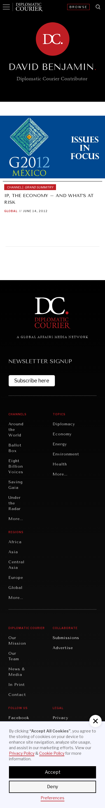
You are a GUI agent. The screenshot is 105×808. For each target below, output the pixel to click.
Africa (15, 542)
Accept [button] (52, 772)
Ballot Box (15, 448)
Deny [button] (52, 786)
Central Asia (16, 565)
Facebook (18, 717)
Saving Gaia (15, 485)
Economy (62, 434)
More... (15, 518)
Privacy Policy (21, 753)
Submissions (66, 637)
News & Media (16, 672)
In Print (16, 684)
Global (11, 211)
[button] (95, 721)
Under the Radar (14, 503)
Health (60, 464)
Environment (66, 454)
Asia (13, 552)
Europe (15, 577)
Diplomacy (64, 424)
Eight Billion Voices (15, 466)
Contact (17, 694)
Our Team (13, 656)
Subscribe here (31, 381)
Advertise (63, 648)
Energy (60, 444)
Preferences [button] (52, 797)
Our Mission (17, 640)
